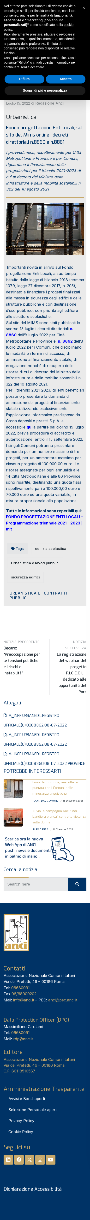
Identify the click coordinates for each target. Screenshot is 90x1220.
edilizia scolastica (50, 548)
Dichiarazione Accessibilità (33, 1189)
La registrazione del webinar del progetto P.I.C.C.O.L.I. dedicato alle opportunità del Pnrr (70, 666)
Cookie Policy (20, 1131)
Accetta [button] (66, 79)
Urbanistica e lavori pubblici (35, 563)
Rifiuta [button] (24, 79)
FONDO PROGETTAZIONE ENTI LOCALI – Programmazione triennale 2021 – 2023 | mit (44, 522)
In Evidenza (40, 829)
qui (29, 427)
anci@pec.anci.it (62, 1000)
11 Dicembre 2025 (63, 829)
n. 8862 (65, 341)
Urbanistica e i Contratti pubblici (38, 595)
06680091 (20, 987)
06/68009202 (24, 993)
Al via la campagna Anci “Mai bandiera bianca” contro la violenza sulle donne (59, 816)
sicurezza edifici (25, 577)
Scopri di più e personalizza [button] (45, 90)
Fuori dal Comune (45, 800)
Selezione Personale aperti (32, 1109)
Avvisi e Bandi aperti (26, 1098)
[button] (84, 8)
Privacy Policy (21, 1120)
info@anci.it (23, 1000)
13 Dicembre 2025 (73, 800)
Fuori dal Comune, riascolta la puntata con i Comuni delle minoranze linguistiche (55, 788)
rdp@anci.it (23, 1038)
